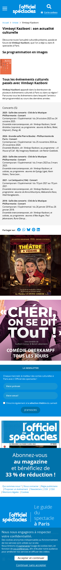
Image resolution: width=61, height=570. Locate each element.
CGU (52, 489)
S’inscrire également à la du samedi (31, 403)
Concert (22, 115)
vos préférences (20, 548)
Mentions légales (10, 492)
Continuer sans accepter (31, 565)
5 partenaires (23, 545)
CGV (46, 489)
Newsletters (36, 489)
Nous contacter (31, 486)
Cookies (25, 492)
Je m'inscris (30, 410)
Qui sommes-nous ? (12, 486)
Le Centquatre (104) (18, 180)
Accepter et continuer (31, 558)
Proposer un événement (16, 489)
